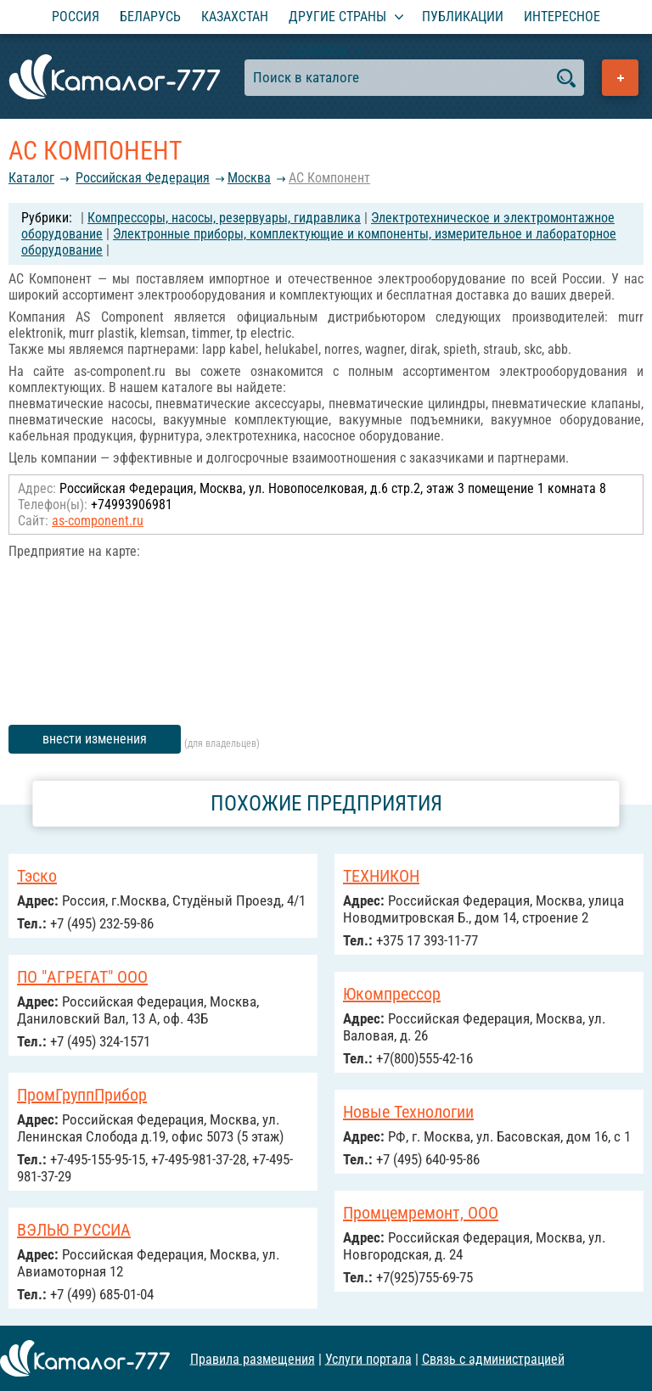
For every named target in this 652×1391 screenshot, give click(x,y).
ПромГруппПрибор (82, 1095)
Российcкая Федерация (143, 178)
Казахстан (234, 16)
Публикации (462, 16)
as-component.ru (97, 521)
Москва (249, 178)
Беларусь (150, 16)
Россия (75, 16)
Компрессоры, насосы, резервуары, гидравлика (224, 218)
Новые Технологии (408, 1112)
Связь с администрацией (493, 1358)
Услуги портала (368, 1358)
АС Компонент (329, 178)
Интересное (562, 16)
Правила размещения (252, 1358)
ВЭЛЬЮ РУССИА (74, 1230)
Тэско (37, 876)
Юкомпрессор (392, 994)
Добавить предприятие (620, 77)
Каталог (31, 178)
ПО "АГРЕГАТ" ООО (82, 977)
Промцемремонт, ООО (420, 1213)
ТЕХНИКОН (381, 876)
